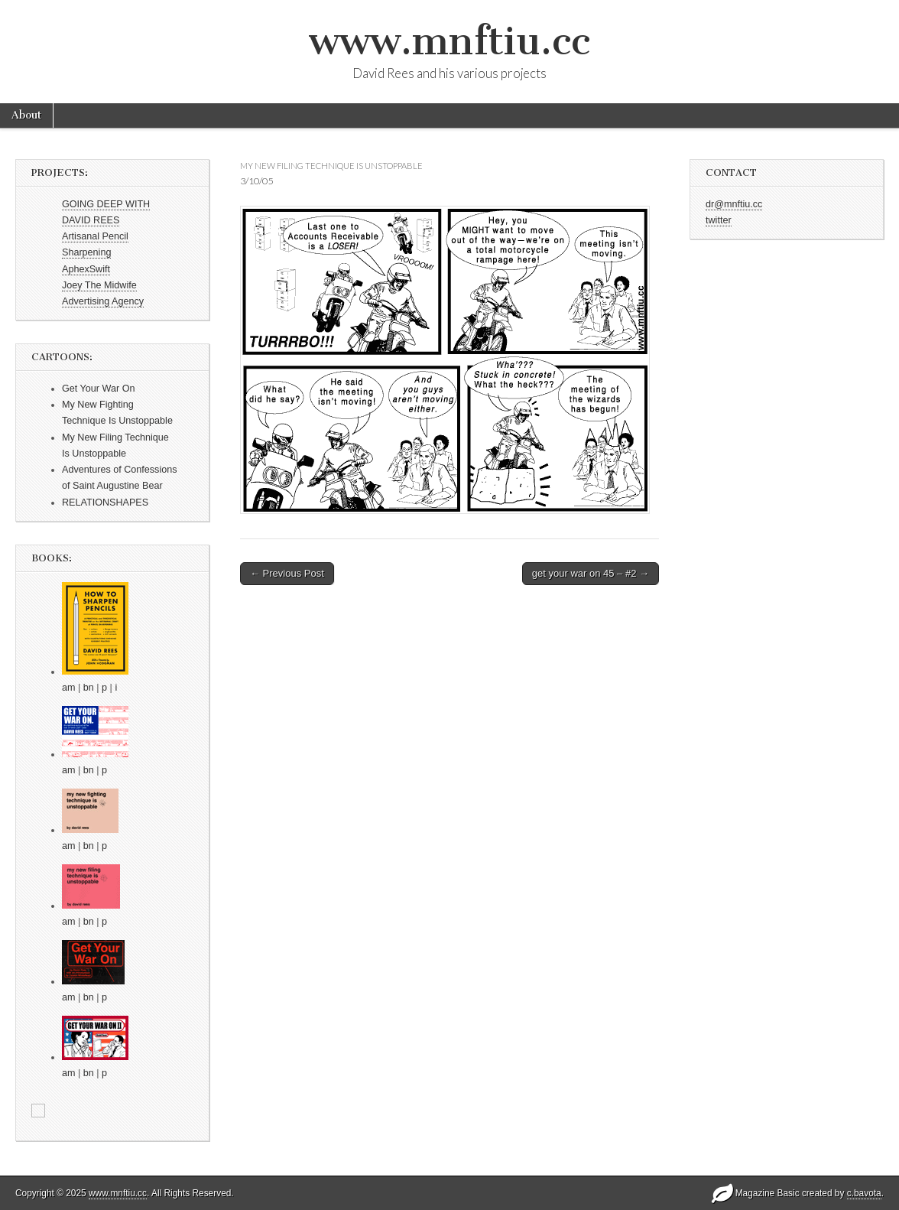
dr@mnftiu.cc (734, 204)
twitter (719, 220)
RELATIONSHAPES (105, 502)
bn (88, 687)
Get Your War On (98, 388)
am (69, 687)
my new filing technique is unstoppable (331, 166)
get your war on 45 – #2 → (590, 573)
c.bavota (864, 1193)
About (26, 115)
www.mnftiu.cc (449, 41)
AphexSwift (86, 269)
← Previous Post (287, 573)
